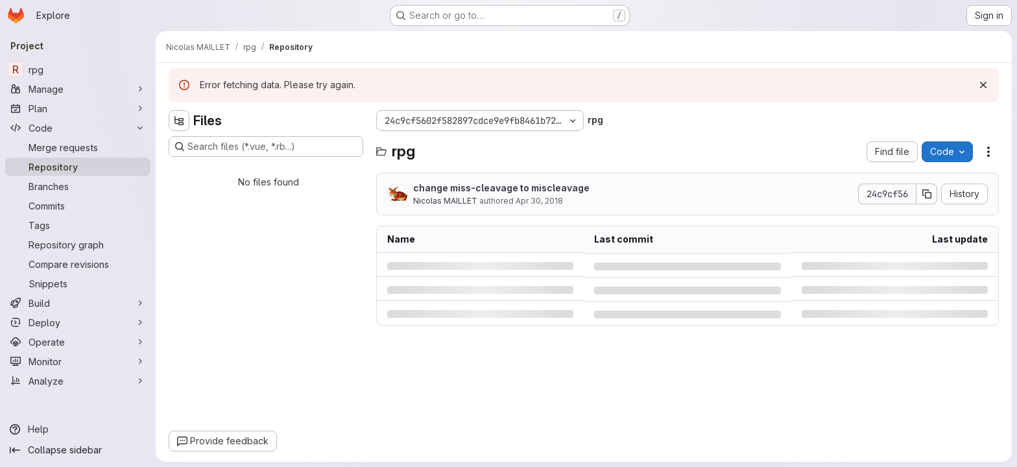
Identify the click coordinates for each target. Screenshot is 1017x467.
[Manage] (77, 89)
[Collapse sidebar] (77, 450)
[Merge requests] (77, 147)
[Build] (77, 303)
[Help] (77, 429)
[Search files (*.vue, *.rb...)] (266, 146)
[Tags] (77, 225)
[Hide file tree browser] (179, 120)
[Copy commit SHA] (926, 194)
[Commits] (77, 206)
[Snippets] (77, 283)
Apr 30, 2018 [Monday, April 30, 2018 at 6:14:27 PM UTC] (539, 201)
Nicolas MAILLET (445, 201)
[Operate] (77, 342)
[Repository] (77, 167)
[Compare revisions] (77, 264)
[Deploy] (77, 322)
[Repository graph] (77, 244)
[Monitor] (77, 361)
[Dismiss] (983, 85)
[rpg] (77, 69)
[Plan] (77, 108)
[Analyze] (77, 381)
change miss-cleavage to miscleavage (501, 187)
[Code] (77, 128)
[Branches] (77, 186)
